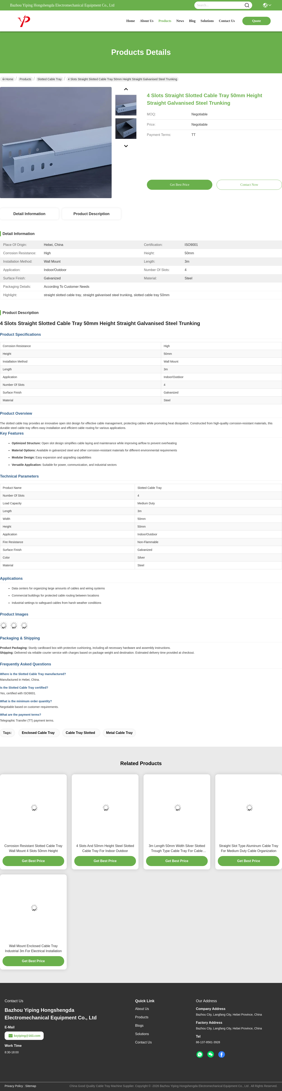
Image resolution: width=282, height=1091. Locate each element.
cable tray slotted (80, 733)
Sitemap (30, 1086)
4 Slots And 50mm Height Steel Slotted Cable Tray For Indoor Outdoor (105, 848)
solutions (207, 21)
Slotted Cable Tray (50, 79)
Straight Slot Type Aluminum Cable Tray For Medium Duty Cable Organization (248, 848)
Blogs (139, 1025)
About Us (142, 1009)
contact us (227, 21)
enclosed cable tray (38, 733)
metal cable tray (119, 733)
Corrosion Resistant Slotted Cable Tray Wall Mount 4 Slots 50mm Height (33, 848)
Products (25, 79)
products (164, 21)
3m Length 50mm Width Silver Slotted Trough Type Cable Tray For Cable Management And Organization (177, 848)
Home (130, 21)
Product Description (91, 214)
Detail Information (29, 214)
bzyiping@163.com (24, 1035)
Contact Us (143, 1042)
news (180, 21)
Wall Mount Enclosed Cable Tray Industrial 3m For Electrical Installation (33, 948)
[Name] (246, 5)
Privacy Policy (14, 1086)
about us (146, 21)
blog (192, 21)
